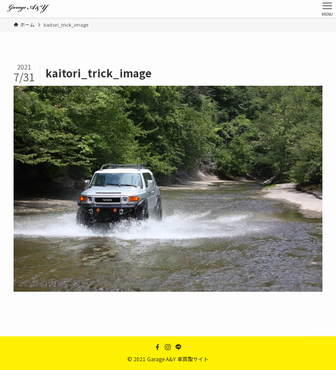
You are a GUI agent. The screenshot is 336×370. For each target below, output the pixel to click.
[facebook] (157, 347)
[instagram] (168, 347)
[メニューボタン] (327, 8)
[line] (178, 347)
